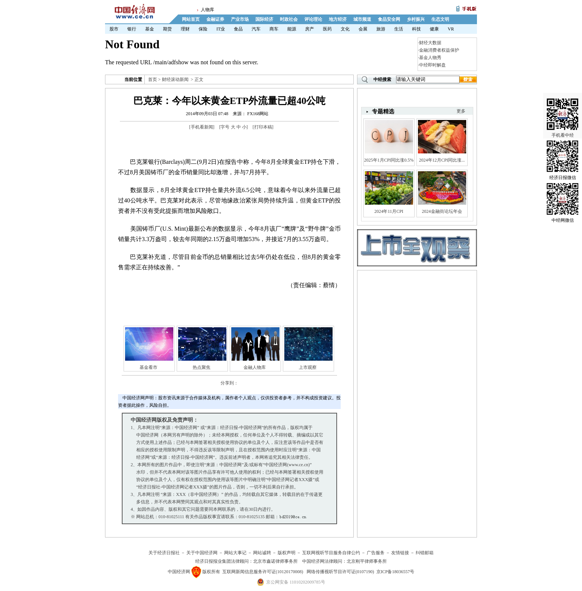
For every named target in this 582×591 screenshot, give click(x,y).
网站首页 (191, 19)
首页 (152, 79)
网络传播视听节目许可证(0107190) (340, 571)
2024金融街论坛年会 (442, 211)
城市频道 (362, 19)
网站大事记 (235, 552)
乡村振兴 (416, 19)
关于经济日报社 (164, 552)
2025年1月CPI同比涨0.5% (389, 160)
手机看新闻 (202, 127)
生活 (398, 29)
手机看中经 (562, 111)
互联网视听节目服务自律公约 (331, 552)
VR (451, 29)
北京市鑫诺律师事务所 (275, 561)
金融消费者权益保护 (439, 50)
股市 (113, 29)
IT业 (220, 29)
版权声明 (286, 552)
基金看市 (148, 367)
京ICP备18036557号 (395, 571)
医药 (327, 29)
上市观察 (308, 367)
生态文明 (440, 19)
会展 (363, 29)
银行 (131, 29)
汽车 (256, 29)
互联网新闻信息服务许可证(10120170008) (262, 571)
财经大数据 (430, 42)
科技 (416, 29)
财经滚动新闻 (175, 79)
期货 (167, 29)
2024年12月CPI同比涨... (442, 160)
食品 (238, 29)
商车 (273, 29)
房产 (309, 29)
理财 (185, 29)
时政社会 (289, 19)
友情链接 (400, 552)
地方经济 (338, 19)
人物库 (207, 9)
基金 (149, 29)
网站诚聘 (262, 552)
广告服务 (376, 552)
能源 (291, 29)
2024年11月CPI (388, 211)
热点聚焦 (201, 367)
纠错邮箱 (425, 552)
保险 (203, 29)
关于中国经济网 (202, 552)
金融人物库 (254, 367)
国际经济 (264, 19)
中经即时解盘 (432, 65)
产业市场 (240, 19)
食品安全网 (389, 19)
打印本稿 (263, 127)
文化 (345, 29)
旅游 (380, 29)
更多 (461, 111)
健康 (434, 29)
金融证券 (215, 19)
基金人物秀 (430, 57)
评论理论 (313, 19)
